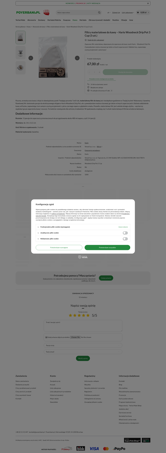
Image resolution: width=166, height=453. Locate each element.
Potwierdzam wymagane (59, 247)
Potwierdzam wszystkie (107, 247)
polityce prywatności (58, 214)
